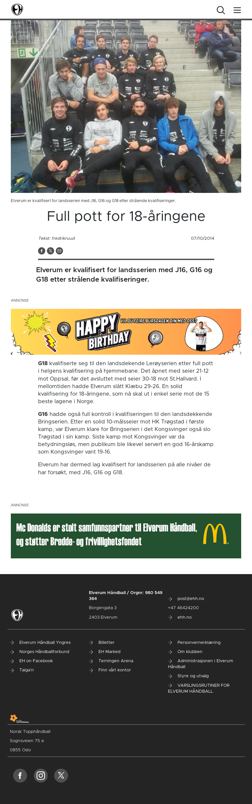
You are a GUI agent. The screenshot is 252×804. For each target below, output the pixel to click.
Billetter (102, 643)
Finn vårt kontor (110, 670)
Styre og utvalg (188, 676)
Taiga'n (22, 670)
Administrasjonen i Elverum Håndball (200, 664)
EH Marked (104, 652)
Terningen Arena (111, 661)
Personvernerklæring (194, 643)
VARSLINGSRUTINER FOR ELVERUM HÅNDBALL (198, 688)
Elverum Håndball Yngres (40, 643)
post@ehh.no (186, 599)
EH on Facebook (31, 661)
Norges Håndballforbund (39, 652)
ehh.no (180, 617)
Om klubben (185, 652)
